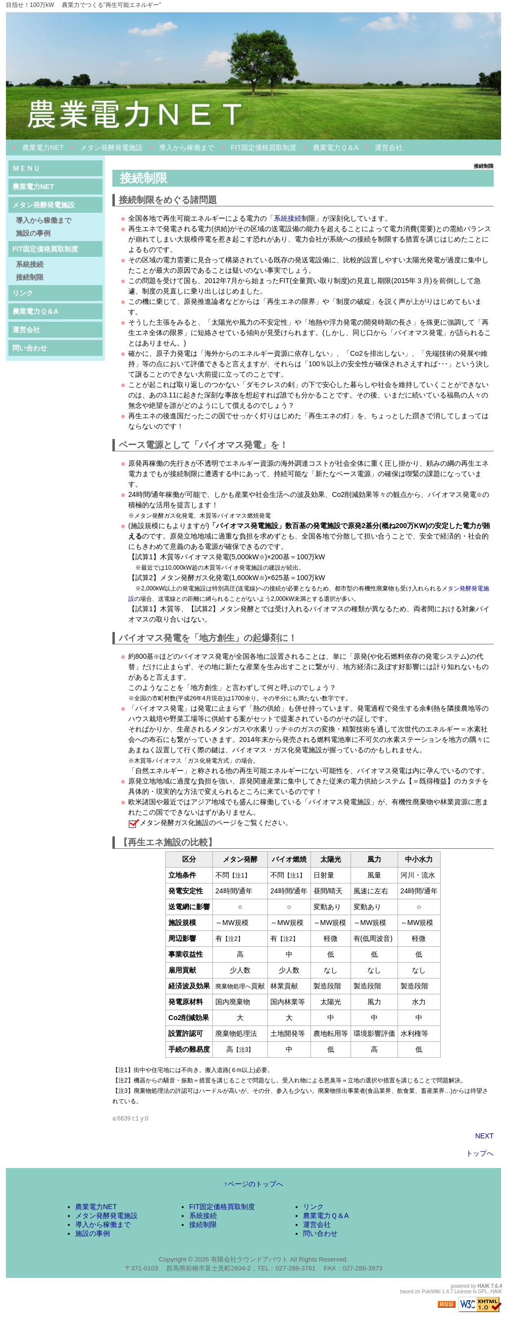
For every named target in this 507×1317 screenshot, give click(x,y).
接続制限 (30, 277)
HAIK (484, 1286)
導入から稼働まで (186, 147)
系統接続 (288, 218)
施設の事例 (33, 233)
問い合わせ (29, 348)
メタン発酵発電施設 (111, 147)
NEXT (484, 1136)
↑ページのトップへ (253, 1184)
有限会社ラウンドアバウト (249, 1259)
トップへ (480, 1153)
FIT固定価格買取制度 (264, 147)
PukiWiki (431, 1291)
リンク (22, 293)
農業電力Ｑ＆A (335, 147)
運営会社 (389, 147)
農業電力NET (43, 147)
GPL (483, 1291)
